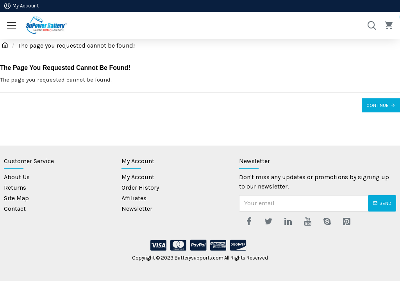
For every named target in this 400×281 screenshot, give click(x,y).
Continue (377, 105)
